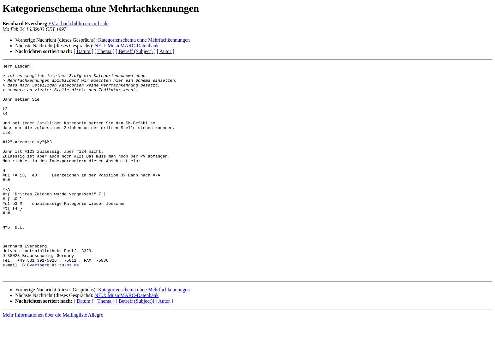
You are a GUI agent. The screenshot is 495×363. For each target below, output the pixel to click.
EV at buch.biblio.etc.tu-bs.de (78, 23)
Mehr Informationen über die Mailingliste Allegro (53, 357)
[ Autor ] (165, 51)
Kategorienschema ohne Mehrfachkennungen (144, 40)
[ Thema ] (105, 51)
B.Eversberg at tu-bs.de (50, 305)
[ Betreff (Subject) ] (135, 51)
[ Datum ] (83, 51)
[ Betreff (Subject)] (135, 343)
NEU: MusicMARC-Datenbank (126, 45)
